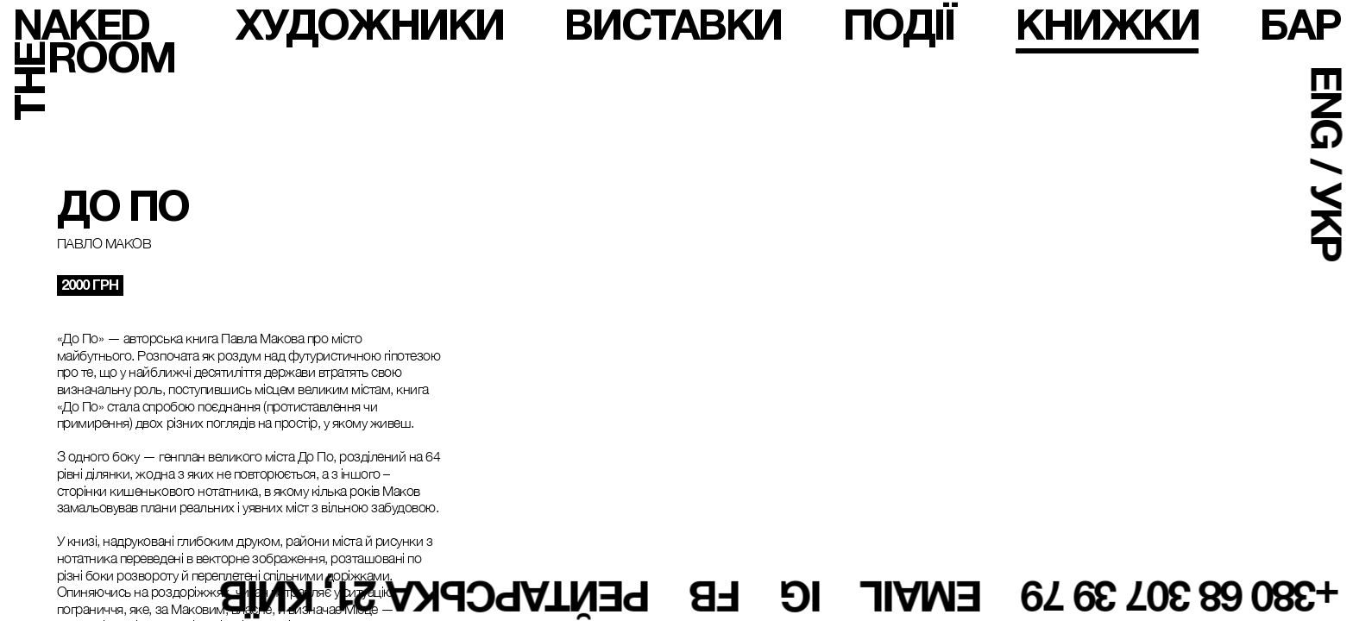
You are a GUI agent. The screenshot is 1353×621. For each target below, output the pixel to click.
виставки (672, 25)
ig (801, 596)
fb (715, 596)
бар (1300, 25)
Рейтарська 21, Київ (435, 596)
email (923, 596)
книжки (1107, 25)
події (899, 25)
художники (370, 25)
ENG (1326, 107)
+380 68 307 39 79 (1181, 596)
